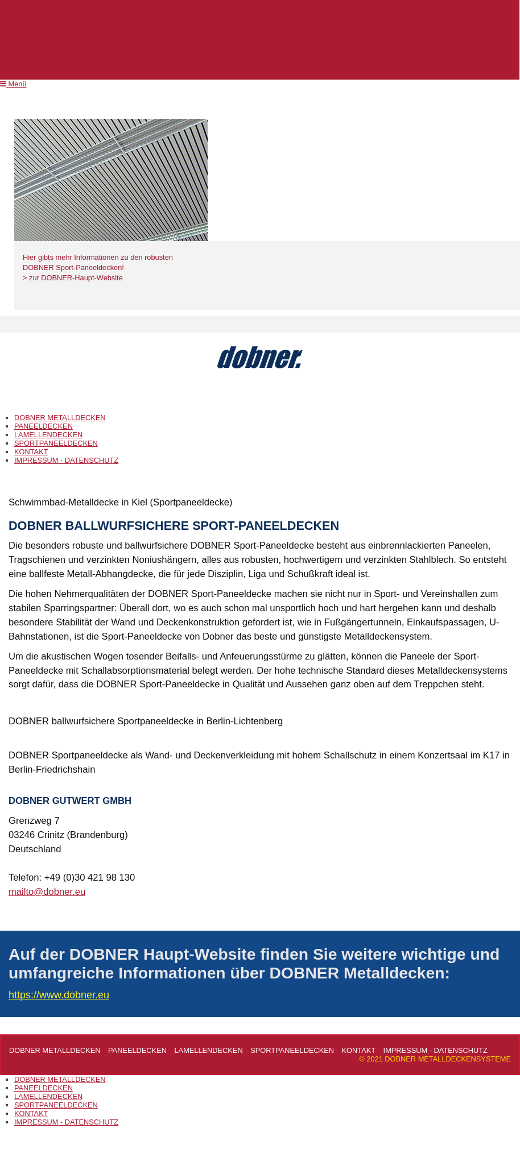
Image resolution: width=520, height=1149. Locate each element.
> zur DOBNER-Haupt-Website (73, 277)
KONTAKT (31, 451)
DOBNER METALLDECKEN (59, 417)
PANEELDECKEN (43, 426)
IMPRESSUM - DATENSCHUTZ (66, 460)
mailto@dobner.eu (47, 891)
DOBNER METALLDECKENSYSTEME (260, 393)
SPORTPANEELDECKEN (56, 443)
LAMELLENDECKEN (48, 434)
